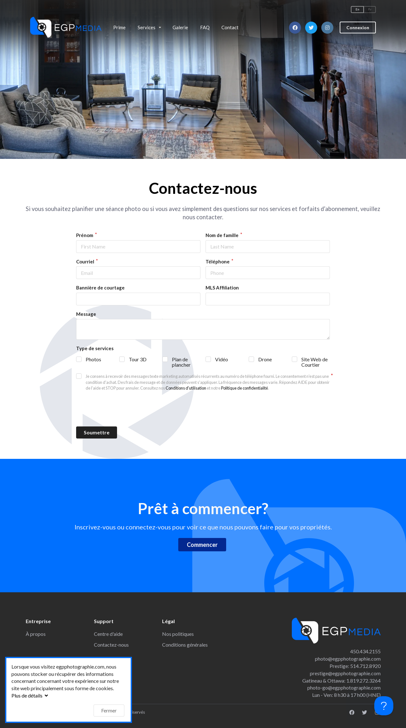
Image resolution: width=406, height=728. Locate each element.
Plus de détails (30, 695)
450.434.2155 (365, 651)
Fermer (109, 710)
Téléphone (218, 261)
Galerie (180, 27)
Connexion (358, 26)
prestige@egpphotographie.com (345, 673)
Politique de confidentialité (244, 388)
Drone (265, 359)
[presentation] (203, 409)
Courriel (85, 261)
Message (86, 314)
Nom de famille (222, 235)
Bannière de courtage (100, 287)
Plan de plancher (181, 362)
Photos (93, 359)
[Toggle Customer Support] (383, 705)
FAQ (205, 27)
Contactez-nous (111, 645)
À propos (36, 634)
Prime (119, 27)
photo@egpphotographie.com (348, 659)
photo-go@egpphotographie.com (344, 687)
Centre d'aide (108, 634)
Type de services (95, 348)
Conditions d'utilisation (186, 388)
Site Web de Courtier (314, 362)
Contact (230, 27)
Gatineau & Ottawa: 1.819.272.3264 (341, 680)
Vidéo (221, 359)
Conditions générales (185, 645)
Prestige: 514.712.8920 (355, 666)
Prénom (85, 235)
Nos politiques (178, 634)
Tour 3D (138, 359)
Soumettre (96, 432)
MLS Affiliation (222, 287)
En (357, 9)
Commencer (202, 544)
